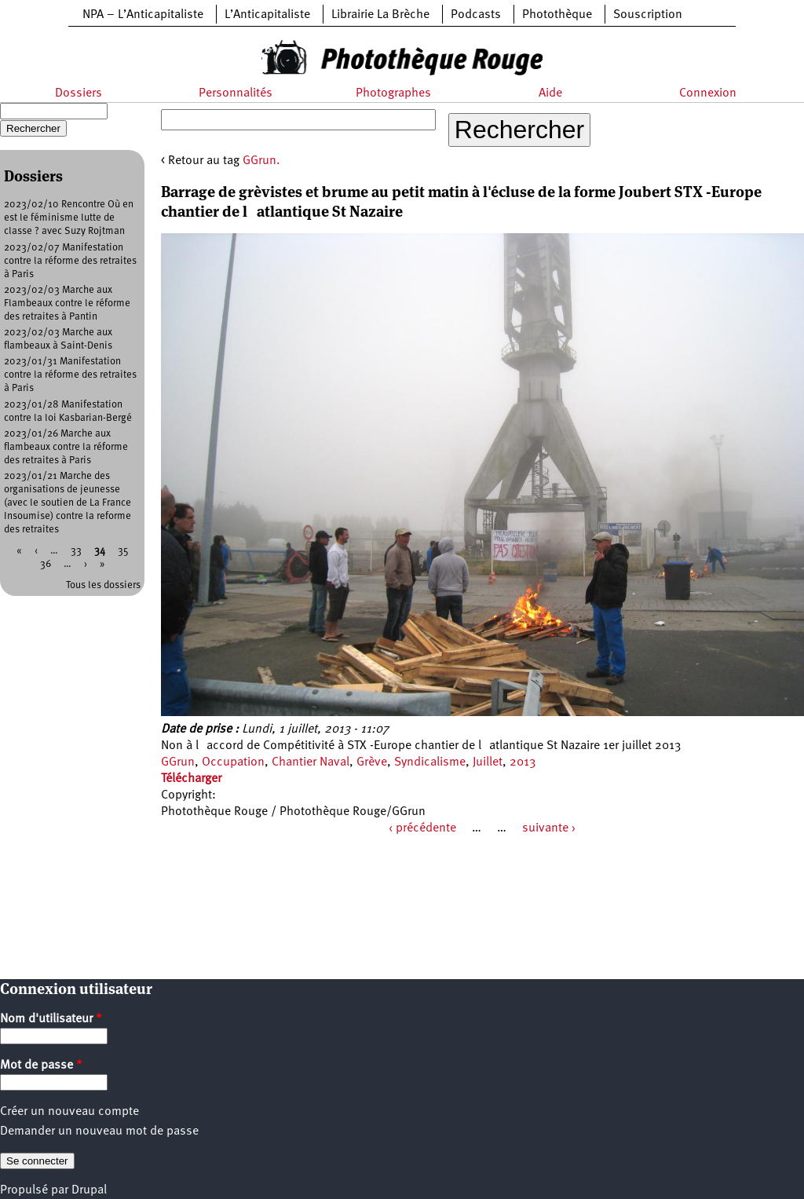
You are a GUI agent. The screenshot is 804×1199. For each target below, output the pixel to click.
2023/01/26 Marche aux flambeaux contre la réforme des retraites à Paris (66, 447)
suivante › (549, 828)
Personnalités (235, 93)
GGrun (178, 762)
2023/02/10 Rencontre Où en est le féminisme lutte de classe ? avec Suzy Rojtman (68, 217)
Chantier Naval (310, 762)
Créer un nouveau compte (69, 1112)
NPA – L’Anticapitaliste (142, 15)
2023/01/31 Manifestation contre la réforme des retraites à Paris (70, 374)
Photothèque (557, 15)
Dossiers (78, 93)
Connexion (707, 93)
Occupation (233, 762)
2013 (522, 762)
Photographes (393, 93)
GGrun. (261, 161)
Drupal (89, 1190)
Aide (550, 93)
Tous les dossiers (103, 585)
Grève (371, 762)
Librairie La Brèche (380, 15)
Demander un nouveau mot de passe (99, 1131)
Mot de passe (41, 1065)
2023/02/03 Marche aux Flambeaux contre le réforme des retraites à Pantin (67, 303)
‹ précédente (422, 828)
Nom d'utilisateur (51, 1019)
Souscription (647, 15)
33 (76, 551)
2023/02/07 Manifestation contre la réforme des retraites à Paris (70, 261)
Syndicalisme (430, 762)
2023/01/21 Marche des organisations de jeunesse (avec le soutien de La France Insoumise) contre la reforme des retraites (67, 503)
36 (45, 564)
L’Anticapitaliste (267, 15)
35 (123, 551)
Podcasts (476, 15)
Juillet (487, 762)
